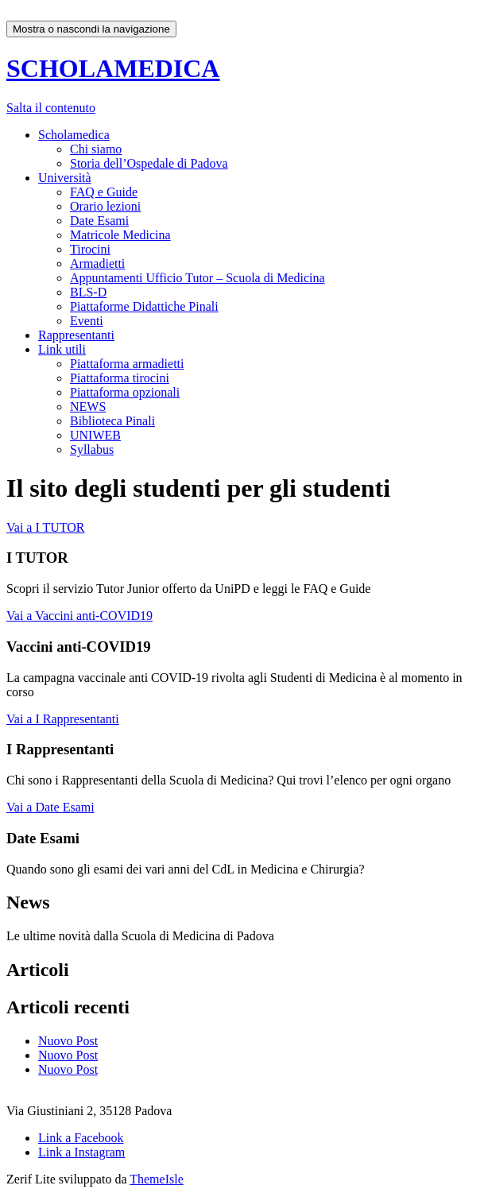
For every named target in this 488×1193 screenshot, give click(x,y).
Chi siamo (96, 149)
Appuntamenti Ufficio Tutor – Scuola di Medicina (197, 278)
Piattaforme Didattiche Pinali (144, 306)
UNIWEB (95, 435)
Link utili (62, 349)
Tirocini (90, 249)
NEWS (88, 406)
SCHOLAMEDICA (112, 68)
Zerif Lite (32, 1179)
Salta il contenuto (50, 107)
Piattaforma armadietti (127, 363)
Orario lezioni (105, 206)
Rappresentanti (76, 335)
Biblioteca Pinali (112, 421)
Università (64, 177)
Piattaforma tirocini (119, 378)
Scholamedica (74, 134)
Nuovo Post (68, 1041)
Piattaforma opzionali (125, 392)
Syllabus (92, 449)
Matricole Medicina (120, 235)
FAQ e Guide (103, 192)
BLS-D (88, 292)
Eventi (86, 320)
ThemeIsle (157, 1179)
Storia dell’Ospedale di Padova (149, 163)
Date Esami (99, 220)
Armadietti (97, 263)
